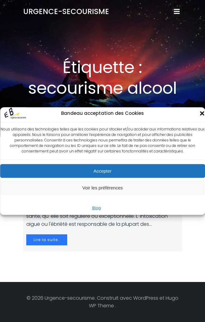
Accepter (102, 171)
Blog (96, 207)
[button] (202, 113)
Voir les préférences (102, 187)
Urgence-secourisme (66, 11)
